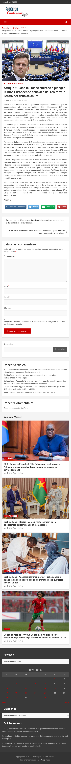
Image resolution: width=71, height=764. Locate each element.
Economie (8, 458)
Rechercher (8, 344)
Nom (6, 286)
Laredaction (22, 101)
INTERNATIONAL (10, 84)
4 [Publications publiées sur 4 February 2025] (16, 684)
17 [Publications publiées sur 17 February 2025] (7, 693)
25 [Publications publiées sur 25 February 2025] (16, 697)
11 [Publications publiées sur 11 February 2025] (16, 688)
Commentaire (10, 256)
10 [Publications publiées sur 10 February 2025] (7, 688)
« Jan (4, 702)
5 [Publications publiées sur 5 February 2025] (25, 684)
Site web (7, 308)
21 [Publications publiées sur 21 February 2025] (45, 693)
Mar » (67, 702)
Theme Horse (48, 757)
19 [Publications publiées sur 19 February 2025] (26, 693)
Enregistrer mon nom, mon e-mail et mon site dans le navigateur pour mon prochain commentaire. (34, 322)
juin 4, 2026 (8, 473)
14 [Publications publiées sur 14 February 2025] (45, 688)
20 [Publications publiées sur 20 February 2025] (35, 693)
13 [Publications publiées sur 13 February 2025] (35, 688)
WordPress (45, 760)
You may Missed (13, 417)
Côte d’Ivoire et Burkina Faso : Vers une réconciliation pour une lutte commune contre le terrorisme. (37, 231)
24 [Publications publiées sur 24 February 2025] (7, 697)
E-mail (7, 297)
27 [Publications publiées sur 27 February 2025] (35, 697)
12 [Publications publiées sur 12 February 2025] (26, 688)
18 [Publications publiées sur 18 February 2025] (16, 693)
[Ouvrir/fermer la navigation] (5, 22)
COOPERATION (9, 571)
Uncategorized (10, 516)
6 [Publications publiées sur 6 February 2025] (35, 684)
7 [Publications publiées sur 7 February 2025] (45, 684)
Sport (7, 629)
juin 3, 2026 (8, 641)
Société (22, 84)
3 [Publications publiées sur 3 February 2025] (6, 684)
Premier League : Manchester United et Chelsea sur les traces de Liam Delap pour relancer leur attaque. (35, 221)
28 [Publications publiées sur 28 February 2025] (45, 697)
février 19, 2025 (10, 101)
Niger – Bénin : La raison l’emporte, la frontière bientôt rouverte (29, 392)
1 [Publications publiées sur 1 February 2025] (54, 679)
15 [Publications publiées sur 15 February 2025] (55, 688)
